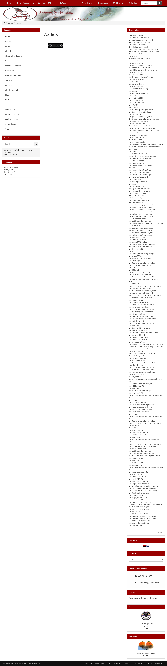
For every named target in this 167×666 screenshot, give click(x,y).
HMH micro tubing (138, 249)
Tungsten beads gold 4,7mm (141, 298)
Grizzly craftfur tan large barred (143, 405)
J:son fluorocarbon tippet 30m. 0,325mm (146, 286)
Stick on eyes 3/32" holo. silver (143, 214)
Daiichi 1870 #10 (138, 374)
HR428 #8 (135, 284)
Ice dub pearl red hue (139, 182)
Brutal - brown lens (139, 449)
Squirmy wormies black (140, 121)
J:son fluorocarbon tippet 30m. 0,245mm (146, 295)
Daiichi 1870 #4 (137, 393)
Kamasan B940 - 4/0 (139, 358)
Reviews (132, 593)
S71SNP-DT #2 (137, 479)
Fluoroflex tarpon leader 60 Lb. (143, 316)
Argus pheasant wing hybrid (141, 189)
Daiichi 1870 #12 (138, 72)
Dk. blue (134, 428)
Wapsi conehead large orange (142, 228)
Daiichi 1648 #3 (137, 463)
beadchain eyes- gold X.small (142, 216)
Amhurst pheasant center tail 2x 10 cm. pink (147, 223)
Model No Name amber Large (142, 330)
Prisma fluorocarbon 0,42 (141, 200)
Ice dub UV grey (137, 256)
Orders (7, 129)
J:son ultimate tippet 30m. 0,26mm (144, 309)
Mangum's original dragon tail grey (144, 293)
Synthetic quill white (139, 240)
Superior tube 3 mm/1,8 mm (142, 207)
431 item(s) (119, 3)
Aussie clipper (136, 261)
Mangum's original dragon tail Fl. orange (146, 277)
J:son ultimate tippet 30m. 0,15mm (144, 367)
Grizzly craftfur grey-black (141, 493)
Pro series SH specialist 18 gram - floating (147, 347)
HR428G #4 (136, 437)
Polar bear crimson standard (142, 247)
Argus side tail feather (139, 193)
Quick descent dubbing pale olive (143, 209)
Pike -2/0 (135, 268)
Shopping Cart (134, 30)
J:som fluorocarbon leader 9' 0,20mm (145, 49)
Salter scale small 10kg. (140, 89)
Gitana (134, 184)
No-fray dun (136, 226)
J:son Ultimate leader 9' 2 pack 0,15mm (146, 456)
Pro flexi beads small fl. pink (142, 349)
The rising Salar (138, 365)
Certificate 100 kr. (138, 196)
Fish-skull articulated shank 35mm (144, 372)
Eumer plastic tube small (140, 412)
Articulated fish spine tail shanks (142, 288)
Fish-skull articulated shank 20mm (144, 319)
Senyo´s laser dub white (140, 484)
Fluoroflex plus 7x (138, 163)
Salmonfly (18, 663)
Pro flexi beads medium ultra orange (145, 491)
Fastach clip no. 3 (138, 356)
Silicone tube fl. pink (139, 314)
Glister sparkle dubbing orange (143, 254)
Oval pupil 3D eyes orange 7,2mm (144, 128)
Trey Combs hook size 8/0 (140, 272)
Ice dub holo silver (138, 100)
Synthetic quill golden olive (141, 158)
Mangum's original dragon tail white (144, 363)
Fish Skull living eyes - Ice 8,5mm (144, 205)
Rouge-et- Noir (137, 179)
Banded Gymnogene (139, 45)
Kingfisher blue (137, 525)
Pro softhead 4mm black (140, 172)
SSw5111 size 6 (137, 300)
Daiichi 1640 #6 (137, 351)
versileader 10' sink (138, 342)
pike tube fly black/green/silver (142, 110)
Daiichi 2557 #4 (137, 86)
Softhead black (137, 35)
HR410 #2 (135, 270)
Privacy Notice (9, 170)
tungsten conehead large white (143, 40)
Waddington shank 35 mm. (141, 451)
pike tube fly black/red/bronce (142, 77)
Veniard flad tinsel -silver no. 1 (142, 502)
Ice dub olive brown (139, 124)
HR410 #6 (135, 326)
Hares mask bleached (139, 154)
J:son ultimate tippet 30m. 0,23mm (144, 323)
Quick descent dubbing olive (142, 65)
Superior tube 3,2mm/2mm (141, 170)
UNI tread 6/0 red (138, 511)
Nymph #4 (135, 426)
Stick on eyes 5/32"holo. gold (142, 175)
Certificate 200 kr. (138, 98)
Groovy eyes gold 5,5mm (141, 472)
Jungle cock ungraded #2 (141, 521)
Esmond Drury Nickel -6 (140, 340)
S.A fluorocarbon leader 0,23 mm (143, 353)
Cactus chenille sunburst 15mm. (143, 370)
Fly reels (8, 51)
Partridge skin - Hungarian (141, 191)
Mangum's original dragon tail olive (144, 421)
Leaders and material (13, 66)
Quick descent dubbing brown (142, 230)
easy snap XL (136, 377)
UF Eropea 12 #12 (138, 237)
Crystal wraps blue (138, 63)
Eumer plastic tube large (140, 307)
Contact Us (8, 174)
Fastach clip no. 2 (138, 321)
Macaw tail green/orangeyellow (143, 233)
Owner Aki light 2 (138, 84)
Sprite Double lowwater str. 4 (142, 126)
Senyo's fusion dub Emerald (142, 409)
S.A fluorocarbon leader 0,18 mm (144, 156)
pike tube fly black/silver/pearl (142, 312)
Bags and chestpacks (13, 75)
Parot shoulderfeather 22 (146, 653)
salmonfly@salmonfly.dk (149, 583)
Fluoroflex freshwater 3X (140, 38)
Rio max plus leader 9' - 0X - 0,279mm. (146, 51)
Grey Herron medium (139, 135)
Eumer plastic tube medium (141, 275)
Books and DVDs (11, 119)
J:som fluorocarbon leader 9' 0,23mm (145, 486)
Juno (133, 251)
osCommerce (36, 663)
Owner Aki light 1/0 (138, 140)
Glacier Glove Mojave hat (141, 68)
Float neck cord (137, 75)
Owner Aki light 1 (138, 198)
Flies (7, 95)
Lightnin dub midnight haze (141, 112)
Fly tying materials (11, 90)
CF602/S (135, 56)
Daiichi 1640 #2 (137, 500)
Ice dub (134, 91)
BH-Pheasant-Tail (138, 386)
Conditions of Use (10, 172)
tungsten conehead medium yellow (144, 516)
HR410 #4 (135, 460)
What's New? (133, 636)
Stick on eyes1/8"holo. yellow (142, 165)
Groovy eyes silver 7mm (140, 93)
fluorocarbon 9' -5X (138, 360)
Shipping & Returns (11, 167)
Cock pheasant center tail (141, 42)
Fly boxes (8, 85)
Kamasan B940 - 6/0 (139, 335)
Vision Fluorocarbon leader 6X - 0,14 (145, 333)
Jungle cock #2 (137, 54)
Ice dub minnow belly (139, 142)
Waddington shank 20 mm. (141, 221)
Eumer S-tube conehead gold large (144, 488)
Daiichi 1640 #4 (137, 430)
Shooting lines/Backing (13, 56)
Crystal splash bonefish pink (142, 407)
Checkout (132, 3)
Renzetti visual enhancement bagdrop (145, 119)
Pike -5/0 (135, 168)
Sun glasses (9, 80)
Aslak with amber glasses (141, 58)
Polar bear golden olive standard (143, 244)
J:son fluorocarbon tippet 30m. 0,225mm (146, 444)
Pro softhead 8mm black (140, 219)
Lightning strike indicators (141, 328)
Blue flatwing (136, 114)
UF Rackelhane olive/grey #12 (142, 258)
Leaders (8, 61)
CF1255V (135, 105)
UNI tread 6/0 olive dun (140, 514)
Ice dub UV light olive (139, 242)
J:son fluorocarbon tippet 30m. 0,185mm (146, 423)
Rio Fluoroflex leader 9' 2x (141, 302)
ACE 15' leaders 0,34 (139, 435)
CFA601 (135, 82)
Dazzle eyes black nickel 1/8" (142, 212)
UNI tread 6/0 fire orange (140, 509)
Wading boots (10, 109)
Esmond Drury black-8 (140, 337)
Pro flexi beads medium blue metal (144, 446)
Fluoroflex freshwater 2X (140, 177)
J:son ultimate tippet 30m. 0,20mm (144, 291)
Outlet (7, 36)
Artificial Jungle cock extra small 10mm (145, 70)
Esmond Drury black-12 (140, 477)
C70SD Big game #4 (139, 402)
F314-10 (135, 107)
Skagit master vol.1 (138, 79)
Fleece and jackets (12, 114)
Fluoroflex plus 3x (146, 624)
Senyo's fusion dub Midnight (142, 384)
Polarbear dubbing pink (140, 47)
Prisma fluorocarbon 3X (140, 523)
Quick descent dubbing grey (142, 117)
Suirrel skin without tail (140, 432)
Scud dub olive (137, 61)
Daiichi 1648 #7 (137, 474)
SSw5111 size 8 (137, 458)
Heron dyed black (138, 137)
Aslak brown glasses (138, 186)
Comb (134, 96)
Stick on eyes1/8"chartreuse (142, 235)
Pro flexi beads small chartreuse (143, 305)
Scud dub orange (138, 161)
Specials (132, 607)
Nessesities (9, 71)
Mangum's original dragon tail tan (143, 263)
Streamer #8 (136, 400)
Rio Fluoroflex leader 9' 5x (141, 495)
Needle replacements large (141, 391)
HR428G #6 (136, 388)
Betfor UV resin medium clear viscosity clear (147, 344)
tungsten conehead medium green (144, 518)
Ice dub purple (137, 465)
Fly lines (8, 46)
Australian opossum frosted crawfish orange (147, 144)
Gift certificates (10, 124)
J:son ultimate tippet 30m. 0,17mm (144, 265)
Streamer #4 (136, 414)
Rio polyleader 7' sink (139, 498)
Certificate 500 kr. (138, 103)
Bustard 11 (135, 151)
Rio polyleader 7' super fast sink (143, 453)
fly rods (8, 41)
